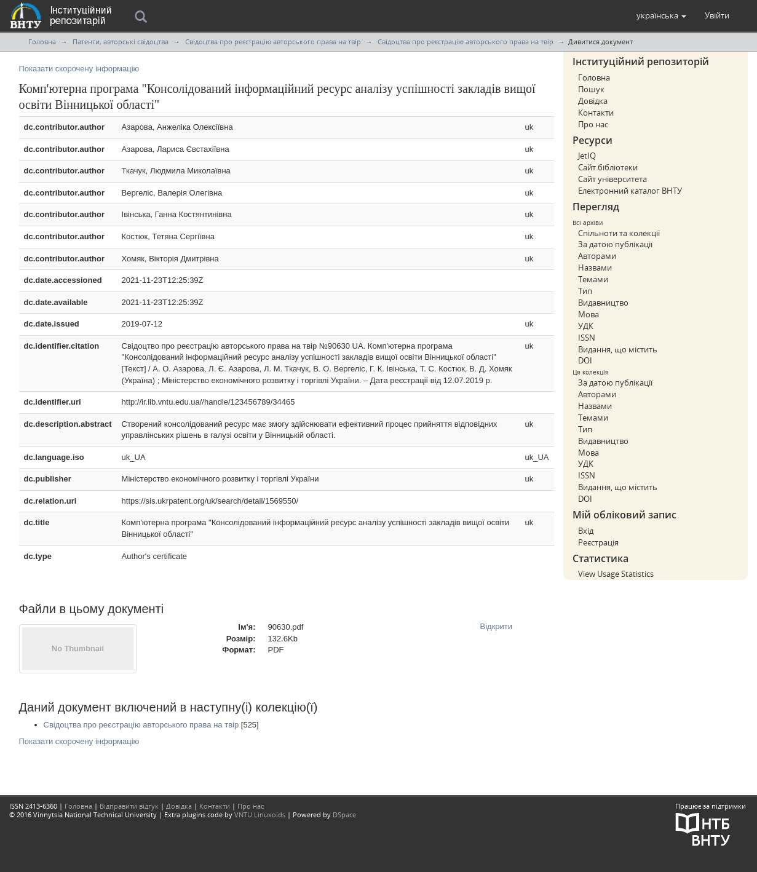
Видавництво (603, 302)
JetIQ (587, 155)
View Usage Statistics (616, 573)
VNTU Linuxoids (259, 814)
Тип (585, 290)
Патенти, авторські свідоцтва (120, 41)
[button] (661, 15)
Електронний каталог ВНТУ (630, 190)
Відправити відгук (129, 806)
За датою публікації (615, 244)
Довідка (593, 100)
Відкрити (496, 626)
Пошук (591, 89)
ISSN (586, 337)
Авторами (597, 255)
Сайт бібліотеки (608, 167)
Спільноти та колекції (619, 233)
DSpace (344, 814)
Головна (42, 41)
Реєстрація (598, 542)
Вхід (585, 530)
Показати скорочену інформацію (79, 68)
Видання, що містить (617, 349)
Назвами (595, 267)
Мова (588, 314)
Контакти (596, 112)
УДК (585, 325)
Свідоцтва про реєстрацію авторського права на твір (273, 41)
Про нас (593, 124)
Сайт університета (612, 178)
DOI (585, 360)
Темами (593, 279)
